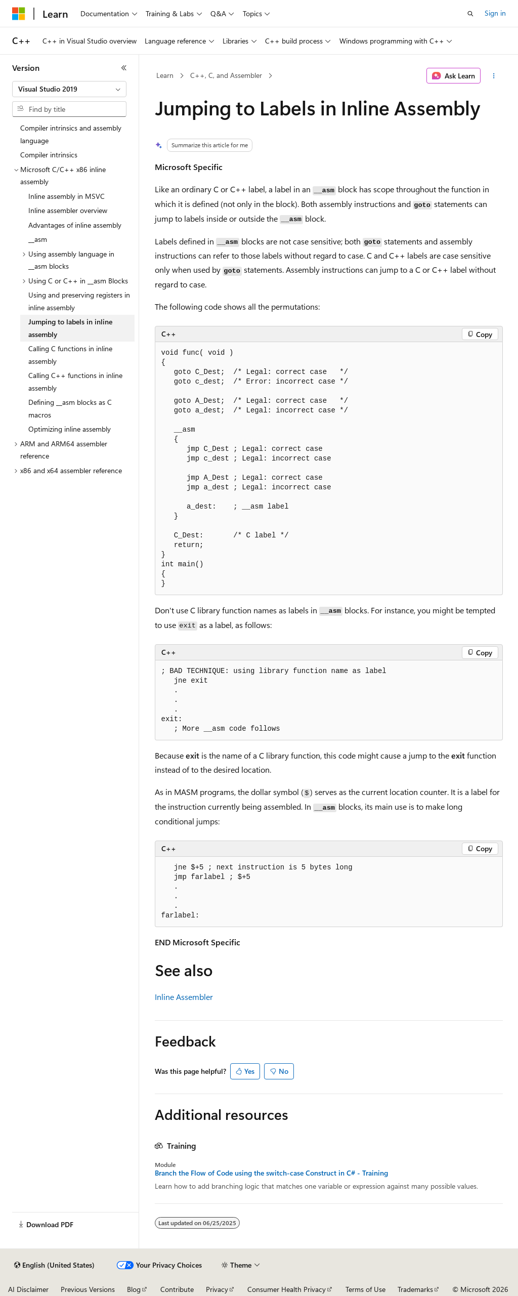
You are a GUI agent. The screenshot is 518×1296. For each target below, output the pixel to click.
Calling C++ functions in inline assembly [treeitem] (75, 381)
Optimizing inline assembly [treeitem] (69, 429)
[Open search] (470, 14)
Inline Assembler (184, 996)
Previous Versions (88, 1289)
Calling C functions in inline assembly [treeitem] (70, 355)
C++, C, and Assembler (226, 75)
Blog (134, 1289)
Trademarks (415, 1289)
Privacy (217, 1289)
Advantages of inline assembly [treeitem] (74, 225)
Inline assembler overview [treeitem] (67, 210)
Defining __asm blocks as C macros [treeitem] (70, 408)
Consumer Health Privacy (286, 1289)
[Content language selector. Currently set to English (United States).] (54, 1265)
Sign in (495, 13)
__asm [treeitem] (37, 239)
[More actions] (493, 76)
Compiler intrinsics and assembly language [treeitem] (70, 134)
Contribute (177, 1289)
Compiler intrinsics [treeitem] (48, 154)
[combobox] (69, 89)
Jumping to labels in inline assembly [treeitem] (70, 328)
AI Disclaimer (28, 1289)
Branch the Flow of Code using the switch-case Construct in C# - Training (271, 1173)
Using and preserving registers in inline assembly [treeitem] (79, 301)
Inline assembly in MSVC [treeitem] (66, 196)
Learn (165, 75)
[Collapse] (124, 68)
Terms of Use (365, 1289)
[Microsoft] (18, 13)
